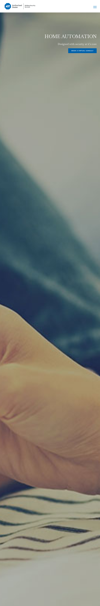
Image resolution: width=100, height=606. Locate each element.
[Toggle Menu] (94, 7)
